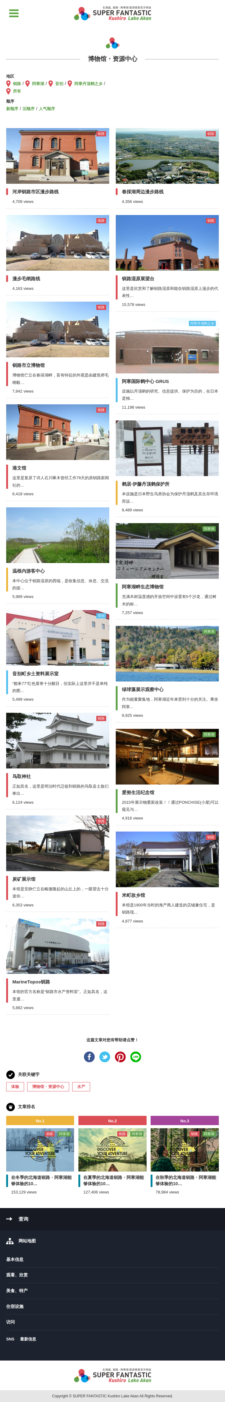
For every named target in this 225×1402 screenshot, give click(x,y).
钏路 (17, 83)
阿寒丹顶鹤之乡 (88, 83)
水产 (81, 1086)
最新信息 (28, 1339)
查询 (23, 1219)
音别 (59, 83)
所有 (17, 91)
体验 (15, 1086)
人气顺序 (47, 108)
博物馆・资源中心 (48, 1086)
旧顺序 (29, 108)
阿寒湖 (38, 83)
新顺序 (12, 108)
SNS (10, 1339)
